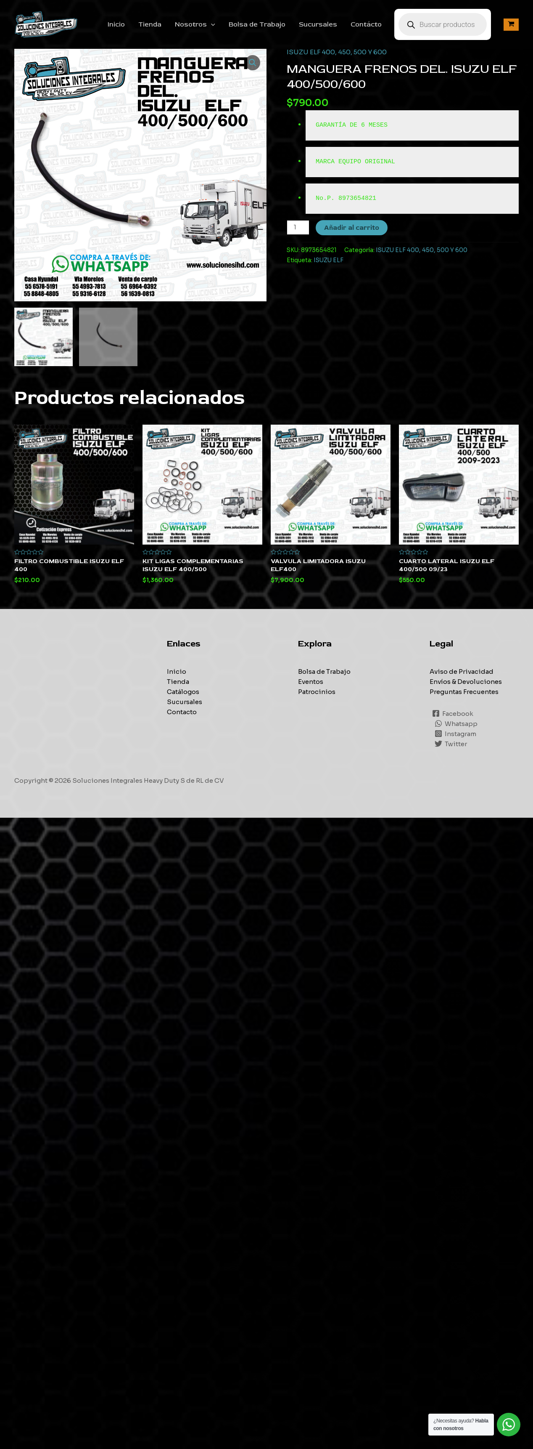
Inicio (116, 24)
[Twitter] (451, 743)
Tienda (149, 24)
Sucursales (318, 24)
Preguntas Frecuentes (464, 692)
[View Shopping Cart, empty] (511, 25)
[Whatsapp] (456, 723)
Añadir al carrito (351, 227)
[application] (211, 24)
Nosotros (195, 24)
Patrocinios (316, 692)
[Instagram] (455, 733)
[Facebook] (453, 713)
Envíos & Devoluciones (466, 682)
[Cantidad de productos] (298, 227)
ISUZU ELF (328, 260)
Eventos (310, 682)
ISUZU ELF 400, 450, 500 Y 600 (337, 52)
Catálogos (183, 692)
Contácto (366, 24)
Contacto (182, 712)
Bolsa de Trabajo (257, 24)
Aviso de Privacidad (461, 671)
